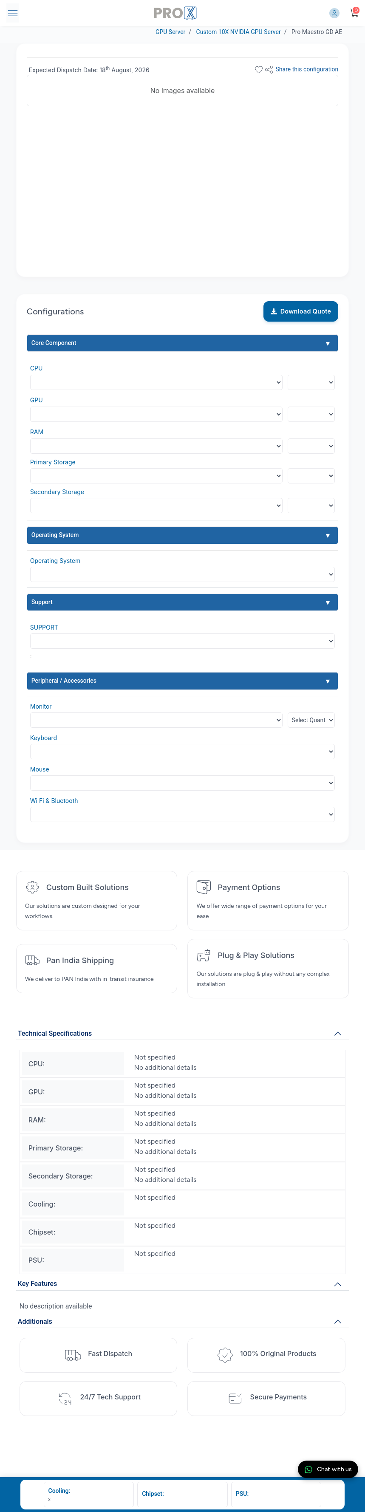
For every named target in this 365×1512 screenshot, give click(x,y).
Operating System (55, 534)
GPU (36, 400)
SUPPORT (44, 627)
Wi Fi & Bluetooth (54, 800)
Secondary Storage (57, 491)
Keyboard (43, 737)
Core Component (53, 342)
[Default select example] (182, 574)
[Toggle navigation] (12, 13)
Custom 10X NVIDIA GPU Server (238, 31)
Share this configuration (301, 70)
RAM (36, 431)
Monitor (41, 706)
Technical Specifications (55, 1033)
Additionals (35, 1321)
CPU (36, 368)
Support (42, 602)
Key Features (37, 1284)
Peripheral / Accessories (63, 680)
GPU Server (170, 31)
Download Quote (301, 311)
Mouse (39, 769)
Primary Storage (53, 462)
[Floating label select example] (311, 382)
